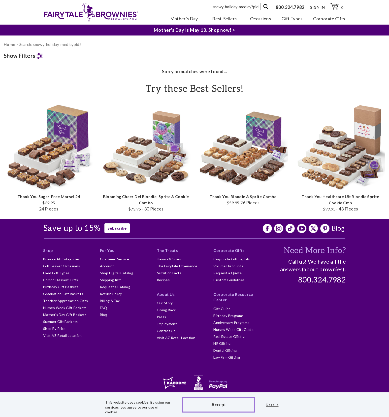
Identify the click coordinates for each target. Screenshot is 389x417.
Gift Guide (222, 309)
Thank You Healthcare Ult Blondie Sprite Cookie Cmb (340, 156)
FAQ (103, 308)
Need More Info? (315, 250)
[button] (49, 55)
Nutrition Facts (169, 273)
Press (161, 317)
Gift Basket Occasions (61, 266)
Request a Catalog (115, 287)
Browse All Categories (61, 259)
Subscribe (117, 228)
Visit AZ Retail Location (62, 335)
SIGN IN (317, 7)
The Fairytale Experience (177, 266)
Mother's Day (184, 18)
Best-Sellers (224, 18)
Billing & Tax (110, 301)
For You (107, 250)
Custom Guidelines (229, 280)
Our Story (165, 303)
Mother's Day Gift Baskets (65, 315)
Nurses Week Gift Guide (233, 329)
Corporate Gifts (329, 18)
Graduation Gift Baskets (63, 294)
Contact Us (166, 331)
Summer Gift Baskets (60, 321)
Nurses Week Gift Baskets (65, 308)
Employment (167, 324)
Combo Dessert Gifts (60, 280)
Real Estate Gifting (229, 336)
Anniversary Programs (231, 322)
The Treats (167, 250)
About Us (166, 294)
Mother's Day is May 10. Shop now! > (194, 30)
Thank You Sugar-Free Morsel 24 (49, 156)
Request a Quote (227, 273)
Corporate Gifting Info (231, 259)
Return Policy (111, 294)
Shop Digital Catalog (116, 273)
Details (272, 405)
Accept (218, 404)
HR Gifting (222, 343)
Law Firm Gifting (226, 357)
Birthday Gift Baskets (61, 287)
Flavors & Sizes (169, 259)
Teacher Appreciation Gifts (65, 301)
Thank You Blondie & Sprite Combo (243, 153)
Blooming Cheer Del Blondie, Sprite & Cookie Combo (146, 156)
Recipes (163, 280)
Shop (48, 250)
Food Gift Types (56, 273)
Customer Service (114, 259)
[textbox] (236, 6)
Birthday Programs (228, 315)
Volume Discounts (228, 266)
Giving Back (166, 310)
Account (107, 266)
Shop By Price (54, 328)
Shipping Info (111, 280)
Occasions (260, 18)
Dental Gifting (225, 350)
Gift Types (292, 18)
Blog (338, 228)
